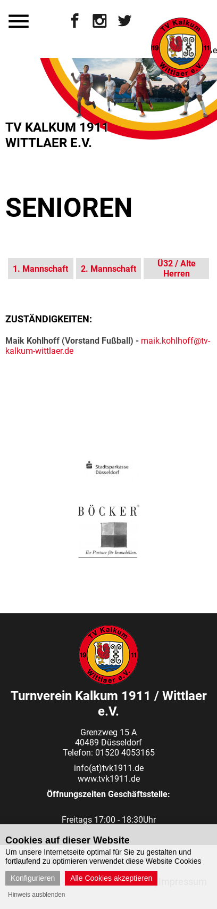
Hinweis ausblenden (36, 894)
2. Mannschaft (108, 269)
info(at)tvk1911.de (109, 768)
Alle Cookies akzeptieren (111, 878)
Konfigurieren (33, 878)
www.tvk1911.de (109, 779)
